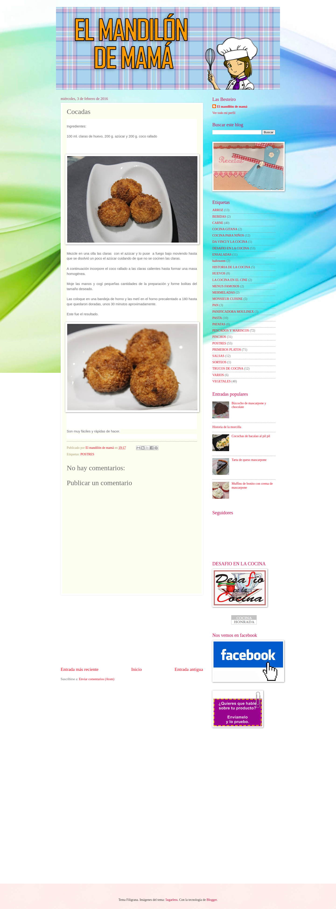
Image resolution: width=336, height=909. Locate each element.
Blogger (211, 900)
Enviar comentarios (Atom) (96, 679)
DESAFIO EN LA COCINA (230, 248)
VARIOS (218, 375)
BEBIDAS (219, 216)
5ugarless (171, 900)
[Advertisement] (132, 630)
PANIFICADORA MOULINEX (233, 311)
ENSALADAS (221, 254)
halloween (219, 261)
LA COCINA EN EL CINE (229, 280)
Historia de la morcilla (226, 427)
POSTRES (87, 454)
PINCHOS (219, 337)
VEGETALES (221, 381)
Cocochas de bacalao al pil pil (251, 436)
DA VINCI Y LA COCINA (230, 242)
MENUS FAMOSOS (225, 286)
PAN (215, 305)
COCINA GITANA (224, 229)
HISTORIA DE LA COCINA (231, 267)
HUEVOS (218, 273)
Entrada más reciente (79, 669)
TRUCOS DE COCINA (227, 368)
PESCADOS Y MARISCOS (230, 330)
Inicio (136, 669)
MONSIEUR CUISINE (227, 299)
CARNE (217, 223)
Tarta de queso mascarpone (249, 460)
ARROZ (217, 210)
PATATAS (218, 324)
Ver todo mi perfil (223, 113)
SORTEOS (219, 362)
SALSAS (218, 356)
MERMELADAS (223, 292)
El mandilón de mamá (232, 106)
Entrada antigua (189, 669)
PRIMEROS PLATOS (226, 349)
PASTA (217, 318)
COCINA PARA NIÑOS (228, 235)
